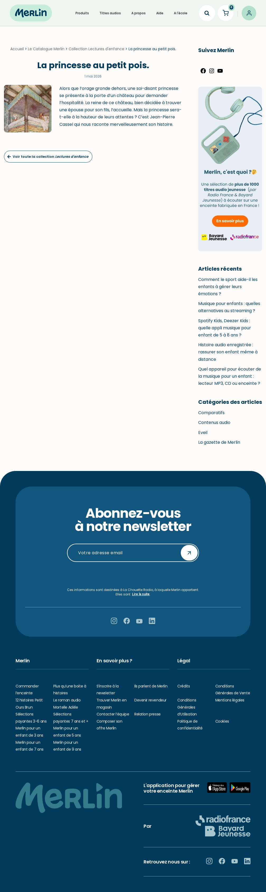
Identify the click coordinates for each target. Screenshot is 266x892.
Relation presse (147, 714)
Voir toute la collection (47, 160)
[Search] (207, 13)
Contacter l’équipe (113, 714)
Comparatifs (211, 417)
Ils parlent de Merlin (150, 686)
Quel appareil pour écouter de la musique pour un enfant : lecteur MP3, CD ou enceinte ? (229, 380)
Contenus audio (214, 426)
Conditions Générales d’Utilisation (187, 707)
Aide (159, 13)
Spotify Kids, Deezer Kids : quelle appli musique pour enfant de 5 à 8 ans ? (224, 332)
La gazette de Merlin (219, 446)
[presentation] (133, 575)
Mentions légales (229, 700)
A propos (138, 13)
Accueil (17, 53)
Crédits (183, 686)
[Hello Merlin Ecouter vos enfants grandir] (31, 12)
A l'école (180, 13)
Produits (82, 13)
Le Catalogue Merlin (46, 53)
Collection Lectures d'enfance (96, 53)
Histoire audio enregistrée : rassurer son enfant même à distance (228, 356)
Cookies (222, 721)
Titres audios (110, 13)
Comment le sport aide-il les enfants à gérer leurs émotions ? (228, 290)
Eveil (202, 436)
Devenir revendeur (150, 700)
